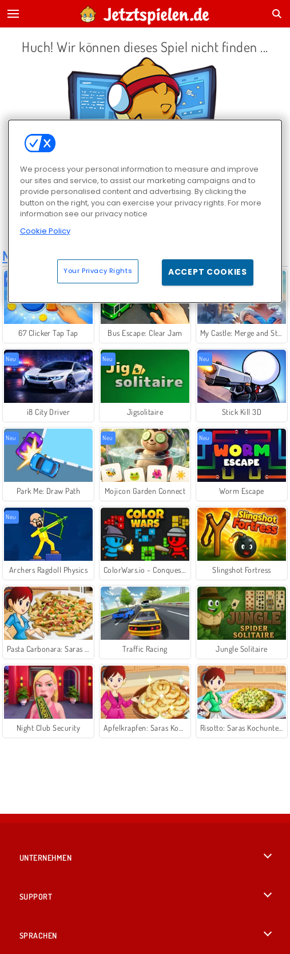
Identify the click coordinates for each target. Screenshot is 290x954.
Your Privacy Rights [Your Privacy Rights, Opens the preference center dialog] (97, 270)
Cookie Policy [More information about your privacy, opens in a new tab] (45, 230)
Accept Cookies (207, 272)
